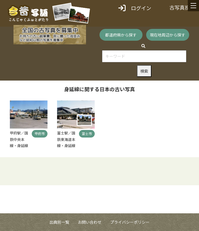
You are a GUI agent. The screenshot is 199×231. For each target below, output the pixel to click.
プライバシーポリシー (130, 222)
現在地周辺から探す (167, 35)
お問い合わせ (89, 222)
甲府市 (40, 133)
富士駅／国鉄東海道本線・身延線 (66, 139)
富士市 (87, 133)
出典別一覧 (59, 222)
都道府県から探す (121, 35)
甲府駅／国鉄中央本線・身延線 (19, 139)
